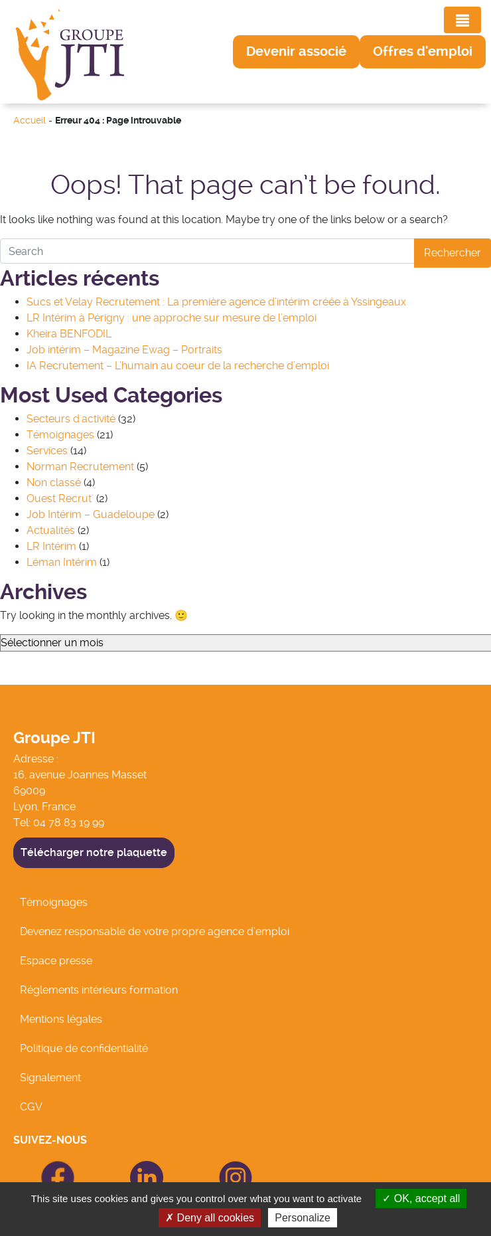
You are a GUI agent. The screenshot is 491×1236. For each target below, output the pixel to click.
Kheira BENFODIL (69, 333)
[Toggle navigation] (462, 20)
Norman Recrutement (80, 466)
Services (47, 450)
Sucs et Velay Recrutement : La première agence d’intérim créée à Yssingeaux (216, 302)
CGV (31, 1107)
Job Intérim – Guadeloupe (91, 514)
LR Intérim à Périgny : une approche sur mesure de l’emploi (171, 317)
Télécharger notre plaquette (94, 852)
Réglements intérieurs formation (99, 990)
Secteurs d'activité (71, 418)
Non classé (54, 482)
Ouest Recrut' (60, 498)
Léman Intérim (62, 562)
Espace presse (56, 960)
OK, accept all (421, 1198)
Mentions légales (61, 1019)
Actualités (51, 530)
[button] (296, 51)
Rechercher (452, 252)
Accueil (29, 120)
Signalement (50, 1077)
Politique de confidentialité (84, 1048)
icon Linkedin (133, 1168)
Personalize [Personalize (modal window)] (302, 1217)
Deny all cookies (209, 1217)
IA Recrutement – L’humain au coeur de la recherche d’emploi (178, 365)
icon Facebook (49, 1166)
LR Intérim (51, 546)
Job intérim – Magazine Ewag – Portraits (124, 349)
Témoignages (60, 434)
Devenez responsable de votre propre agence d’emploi (154, 931)
